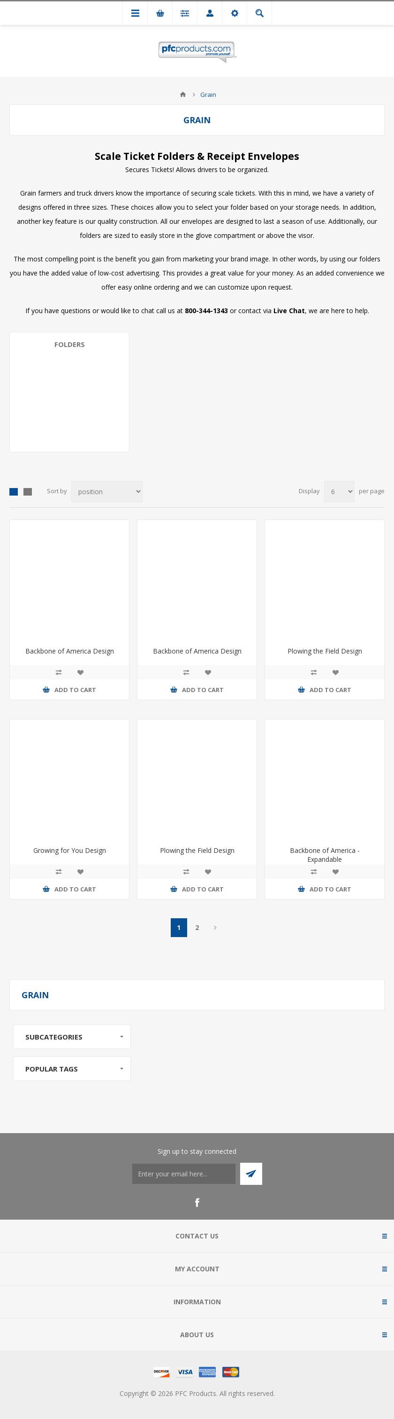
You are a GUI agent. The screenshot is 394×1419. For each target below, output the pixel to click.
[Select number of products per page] (339, 491)
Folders (69, 344)
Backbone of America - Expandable (325, 855)
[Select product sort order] (107, 491)
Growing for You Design (69, 850)
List (27, 492)
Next (215, 927)
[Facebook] (197, 1202)
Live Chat (289, 310)
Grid (13, 492)
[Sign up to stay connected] (183, 1174)
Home (183, 94)
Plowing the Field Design (325, 650)
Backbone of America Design (69, 650)
